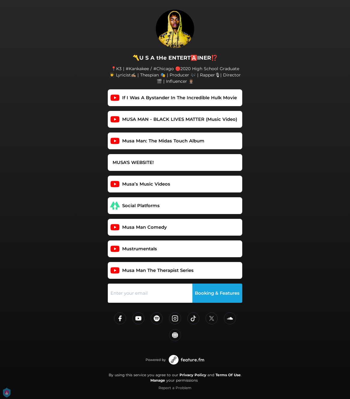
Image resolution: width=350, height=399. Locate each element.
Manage (157, 380)
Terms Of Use (228, 375)
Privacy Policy (193, 375)
